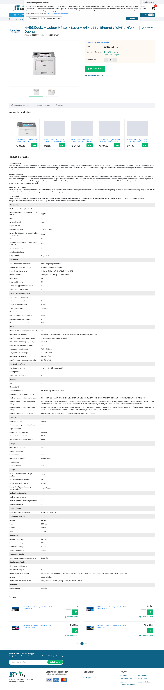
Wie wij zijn (123, 675)
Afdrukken (147, 28)
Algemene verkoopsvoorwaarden (128, 683)
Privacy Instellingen (144, 682)
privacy (47, 13)
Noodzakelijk (33, 18)
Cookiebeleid (142, 679)
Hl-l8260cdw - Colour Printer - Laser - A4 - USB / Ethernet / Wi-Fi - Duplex (54, 140)
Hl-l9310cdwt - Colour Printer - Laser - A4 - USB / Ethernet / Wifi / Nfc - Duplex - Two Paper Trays (137, 140)
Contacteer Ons (126, 679)
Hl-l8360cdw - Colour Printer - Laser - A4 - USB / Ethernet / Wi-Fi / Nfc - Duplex (26, 140)
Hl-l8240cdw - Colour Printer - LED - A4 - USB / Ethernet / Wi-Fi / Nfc (109, 140)
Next (86, 644)
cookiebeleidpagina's (61, 13)
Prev (77, 644)
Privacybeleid (142, 675)
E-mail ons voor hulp (95, 75)
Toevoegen (95, 69)
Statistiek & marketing (51, 18)
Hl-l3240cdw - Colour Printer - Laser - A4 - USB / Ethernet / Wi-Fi (81, 140)
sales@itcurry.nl (90, 677)
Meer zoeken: (98, 42)
